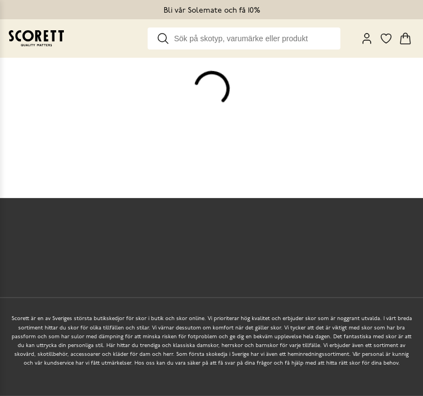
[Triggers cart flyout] (405, 38)
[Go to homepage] (36, 38)
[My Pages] (367, 38)
